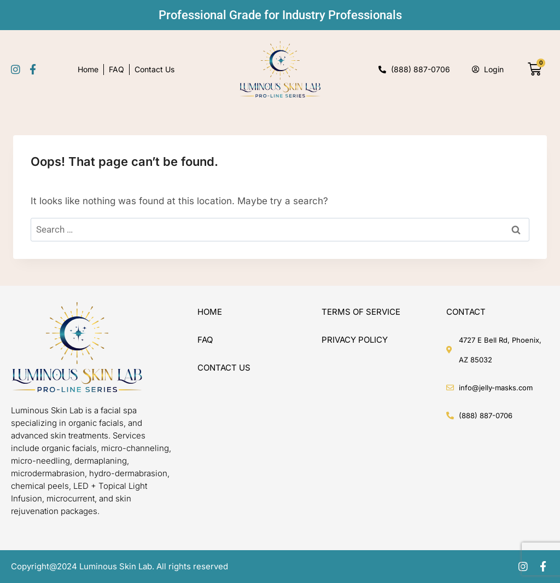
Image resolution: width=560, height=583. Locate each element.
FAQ (116, 69)
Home (88, 69)
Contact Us (154, 69)
